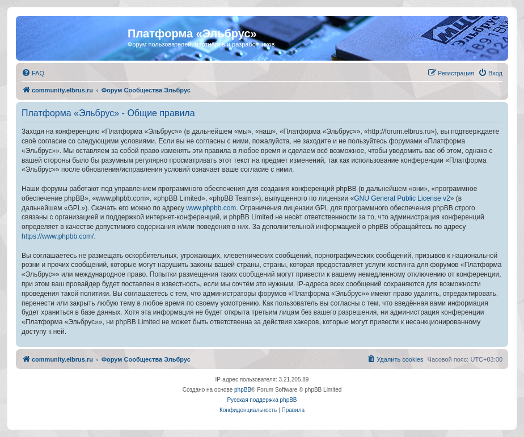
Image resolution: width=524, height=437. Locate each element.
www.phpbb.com (211, 208)
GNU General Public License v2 (402, 198)
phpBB (242, 390)
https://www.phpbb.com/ (58, 236)
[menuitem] (33, 73)
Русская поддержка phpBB (262, 400)
